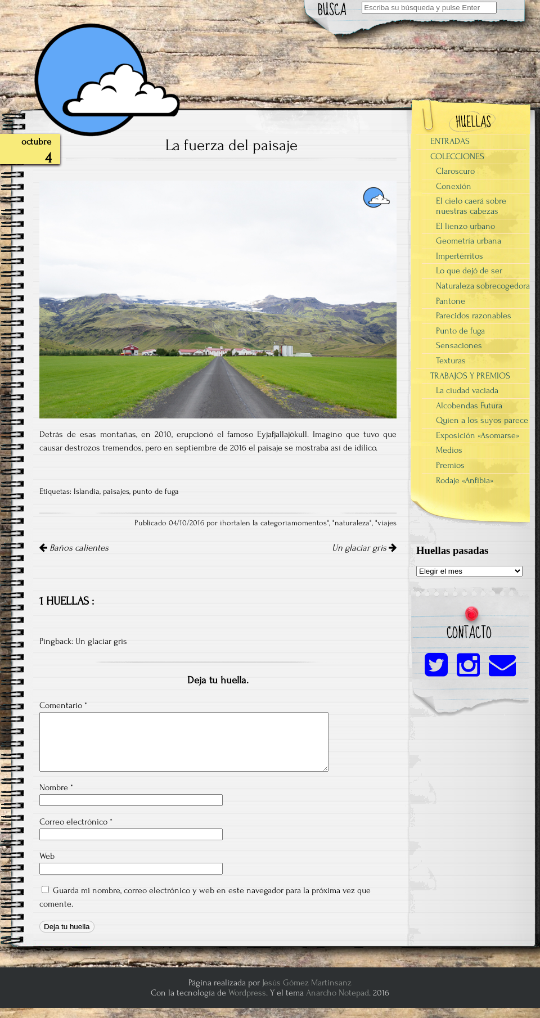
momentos (309, 523)
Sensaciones (459, 345)
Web (47, 856)
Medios (449, 450)
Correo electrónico (75, 822)
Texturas (451, 360)
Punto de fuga (460, 331)
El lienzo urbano (465, 226)
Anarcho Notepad (337, 993)
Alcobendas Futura (469, 405)
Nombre (56, 787)
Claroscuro (455, 171)
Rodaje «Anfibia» (464, 480)
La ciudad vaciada (467, 390)
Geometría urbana (468, 241)
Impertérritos (459, 256)
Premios (450, 465)
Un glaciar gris (364, 548)
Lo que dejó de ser (469, 270)
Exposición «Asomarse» (477, 435)
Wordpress (247, 993)
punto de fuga (156, 491)
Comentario (63, 705)
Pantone (450, 301)
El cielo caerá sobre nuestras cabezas (471, 206)
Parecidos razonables (473, 315)
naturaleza (352, 523)
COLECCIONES (457, 156)
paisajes (116, 491)
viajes (387, 523)
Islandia (87, 491)
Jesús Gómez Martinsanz (307, 983)
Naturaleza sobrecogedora (483, 286)
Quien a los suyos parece (482, 420)
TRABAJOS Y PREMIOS (470, 376)
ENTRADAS (450, 141)
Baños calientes (74, 548)
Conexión (453, 186)
